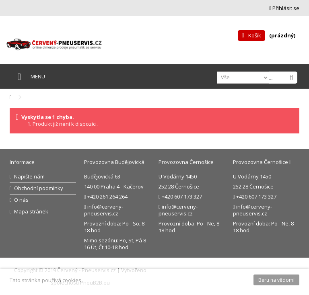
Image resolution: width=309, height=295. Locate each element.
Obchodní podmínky (38, 188)
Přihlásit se (284, 8)
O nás (21, 200)
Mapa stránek (31, 211)
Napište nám (29, 176)
